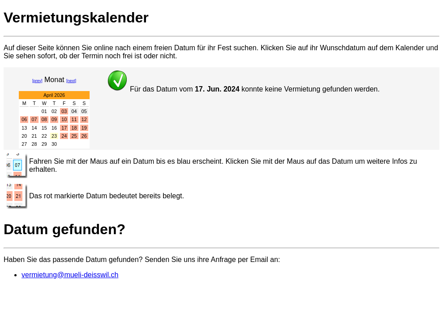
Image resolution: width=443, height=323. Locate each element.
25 (74, 136)
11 (74, 119)
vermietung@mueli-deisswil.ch (70, 275)
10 (64, 119)
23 (54, 136)
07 (34, 119)
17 (64, 128)
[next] (71, 81)
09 (54, 119)
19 (84, 128)
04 (74, 111)
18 (74, 128)
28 (34, 144)
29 (44, 144)
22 (44, 136)
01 (44, 111)
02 (54, 111)
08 (44, 119)
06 (24, 119)
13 (24, 128)
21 (34, 136)
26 (84, 136)
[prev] (37, 81)
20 (24, 136)
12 (84, 119)
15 (44, 128)
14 (34, 128)
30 (54, 144)
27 (24, 144)
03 (64, 111)
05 (84, 111)
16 (54, 128)
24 (64, 136)
